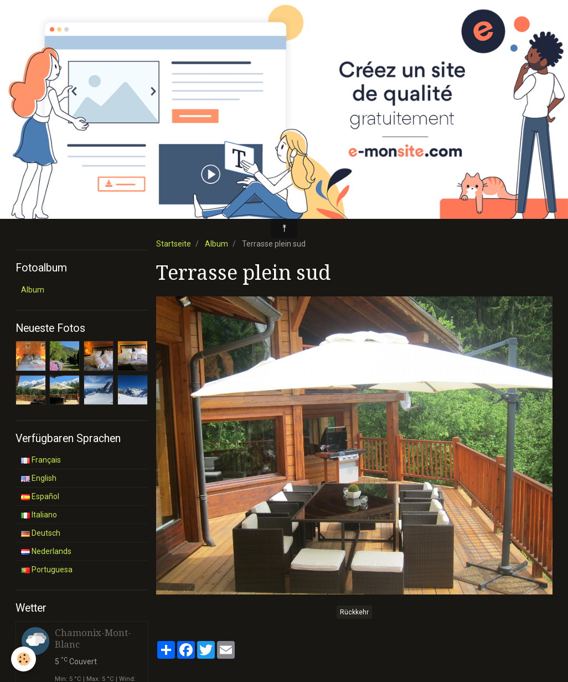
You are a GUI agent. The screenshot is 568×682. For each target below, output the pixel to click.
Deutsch (40, 533)
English (38, 478)
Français (41, 459)
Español (40, 496)
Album (216, 243)
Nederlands (46, 551)
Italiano (39, 514)
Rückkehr (354, 612)
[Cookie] (23, 659)
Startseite (173, 243)
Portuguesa (47, 569)
